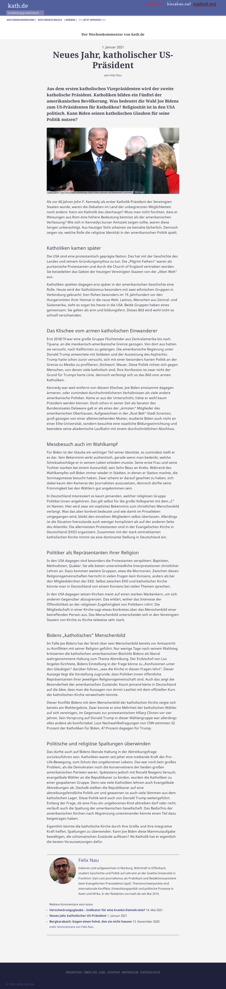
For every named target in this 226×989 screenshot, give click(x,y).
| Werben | (70, 19)
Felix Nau (116, 75)
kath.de (18, 5)
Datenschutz (150, 972)
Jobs (102, 972)
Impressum (130, 972)
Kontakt (113, 972)
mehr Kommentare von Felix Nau (71, 927)
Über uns (90, 972)
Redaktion (74, 972)
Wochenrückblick (50, 19)
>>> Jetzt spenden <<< (92, 19)
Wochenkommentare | (21, 19)
